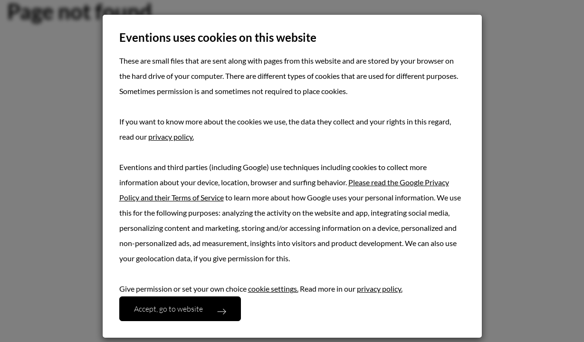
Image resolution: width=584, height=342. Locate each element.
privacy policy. (171, 136)
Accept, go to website (168, 308)
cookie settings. (273, 288)
